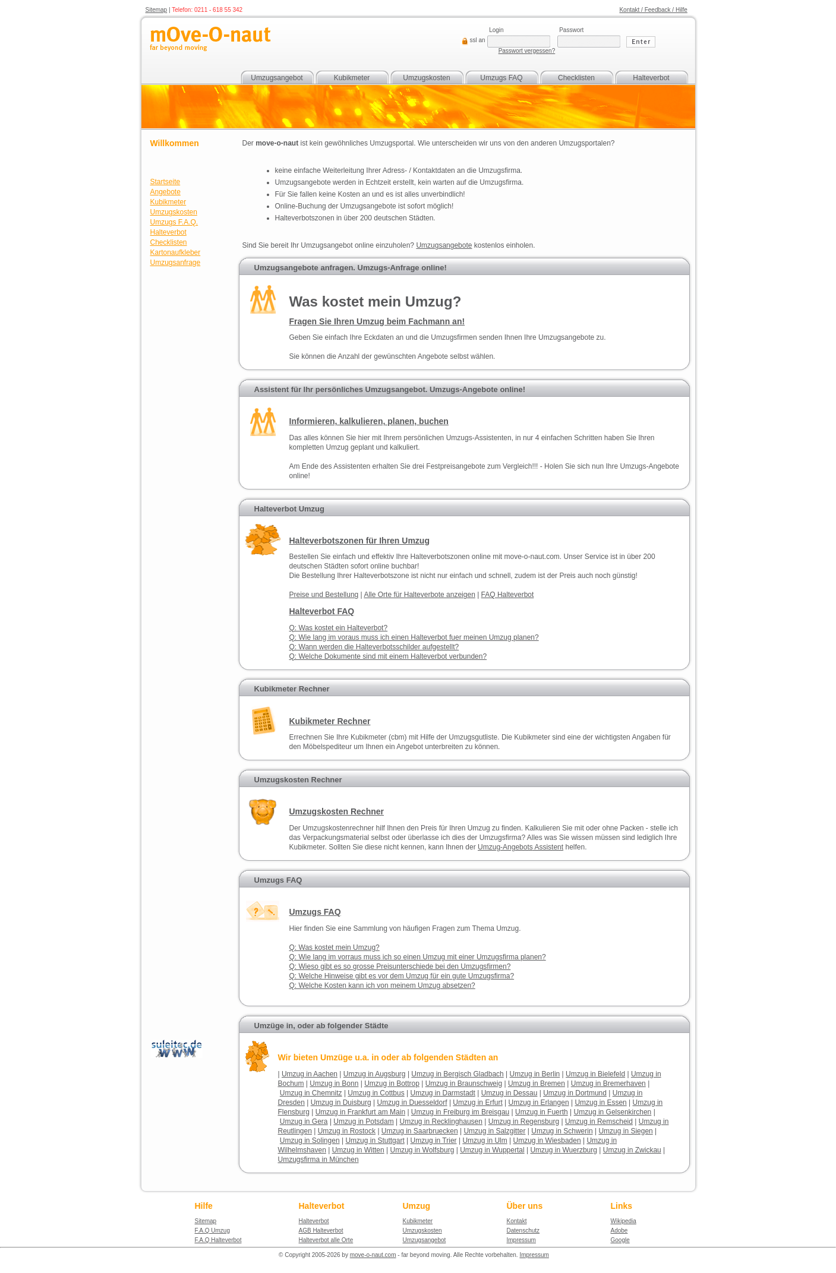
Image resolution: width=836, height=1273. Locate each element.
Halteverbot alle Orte (326, 1240)
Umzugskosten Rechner (298, 779)
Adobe (619, 1230)
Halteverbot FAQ (322, 611)
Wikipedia (623, 1221)
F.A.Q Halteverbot (218, 1240)
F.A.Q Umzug (212, 1230)
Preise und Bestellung (324, 594)
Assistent (520, 847)
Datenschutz (523, 1230)
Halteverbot (651, 78)
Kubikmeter (352, 78)
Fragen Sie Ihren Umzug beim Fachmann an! (377, 321)
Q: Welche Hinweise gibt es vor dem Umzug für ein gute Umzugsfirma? (402, 976)
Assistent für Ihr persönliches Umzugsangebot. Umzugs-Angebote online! (390, 389)
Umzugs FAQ (501, 78)
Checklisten (576, 78)
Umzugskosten (426, 78)
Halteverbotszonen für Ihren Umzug (359, 540)
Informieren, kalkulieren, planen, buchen (369, 421)
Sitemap (157, 10)
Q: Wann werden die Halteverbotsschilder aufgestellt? (374, 647)
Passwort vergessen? (527, 51)
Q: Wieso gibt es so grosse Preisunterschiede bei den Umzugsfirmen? (400, 966)
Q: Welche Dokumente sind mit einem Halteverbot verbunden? (388, 656)
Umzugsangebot (276, 78)
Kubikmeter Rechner (292, 688)
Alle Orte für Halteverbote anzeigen (419, 594)
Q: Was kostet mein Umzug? (334, 947)
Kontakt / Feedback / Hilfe (653, 10)
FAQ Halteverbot (507, 594)
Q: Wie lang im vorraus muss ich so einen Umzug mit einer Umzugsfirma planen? (417, 957)
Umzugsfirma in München (318, 1159)
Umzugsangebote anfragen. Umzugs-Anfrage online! (350, 267)
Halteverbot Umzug (289, 508)
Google (620, 1240)
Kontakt (517, 1221)
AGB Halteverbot (321, 1230)
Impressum (521, 1240)
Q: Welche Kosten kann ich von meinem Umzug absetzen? (382, 985)
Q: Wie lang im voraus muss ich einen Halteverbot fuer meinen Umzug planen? (414, 637)
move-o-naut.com (373, 1255)
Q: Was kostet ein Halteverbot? (338, 628)
